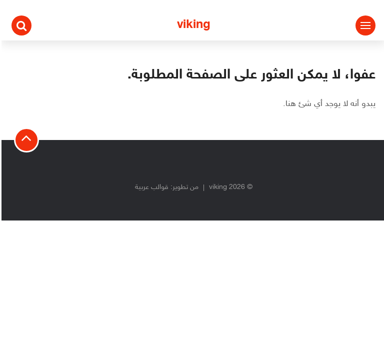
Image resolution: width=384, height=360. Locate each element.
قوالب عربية (150, 187)
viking (192, 25)
